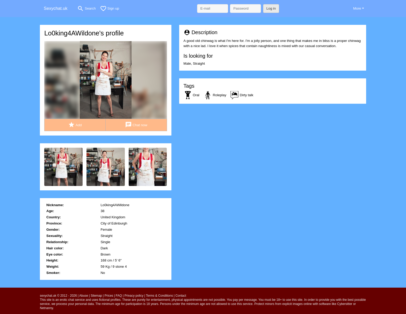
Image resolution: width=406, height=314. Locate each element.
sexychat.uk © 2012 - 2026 (58, 295)
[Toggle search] (86, 8)
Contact (180, 295)
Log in (271, 8)
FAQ (119, 295)
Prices (109, 295)
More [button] (357, 8)
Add (75, 124)
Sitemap (96, 295)
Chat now (136, 124)
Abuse (83, 295)
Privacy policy (134, 295)
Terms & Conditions (159, 295)
